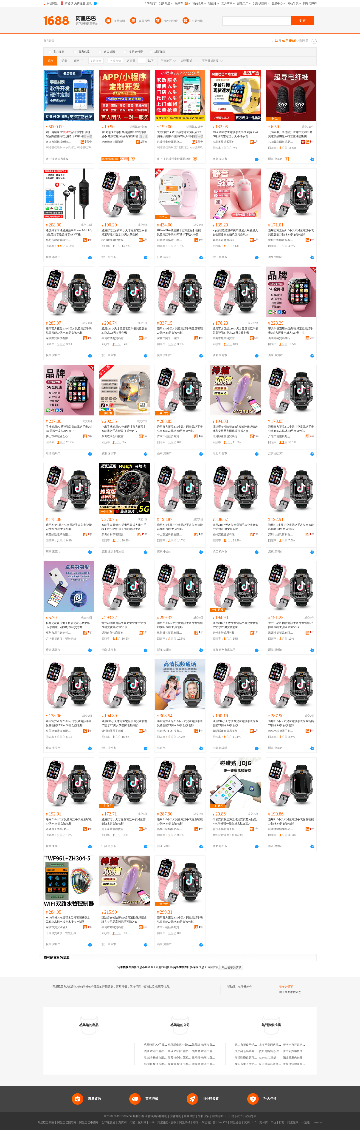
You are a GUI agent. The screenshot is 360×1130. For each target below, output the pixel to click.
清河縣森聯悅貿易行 (225, 436)
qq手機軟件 (245, 986)
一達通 (305, 1122)
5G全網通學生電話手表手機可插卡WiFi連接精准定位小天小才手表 (235, 134)
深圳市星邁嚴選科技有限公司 (225, 141)
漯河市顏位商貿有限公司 (114, 632)
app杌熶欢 (69, 147)
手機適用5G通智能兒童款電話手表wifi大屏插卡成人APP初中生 (69, 428)
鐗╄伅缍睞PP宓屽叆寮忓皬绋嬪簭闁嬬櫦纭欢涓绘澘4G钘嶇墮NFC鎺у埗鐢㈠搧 (68, 134)
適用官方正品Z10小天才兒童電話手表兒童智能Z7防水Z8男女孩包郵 (124, 232)
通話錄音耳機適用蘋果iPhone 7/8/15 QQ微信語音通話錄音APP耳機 (69, 232)
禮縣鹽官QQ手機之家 (157, 1044)
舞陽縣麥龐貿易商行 (225, 730)
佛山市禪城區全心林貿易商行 (58, 436)
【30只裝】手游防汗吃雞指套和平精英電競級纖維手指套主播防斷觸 (290, 134)
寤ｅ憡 (88, 136)
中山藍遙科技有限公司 (169, 534)
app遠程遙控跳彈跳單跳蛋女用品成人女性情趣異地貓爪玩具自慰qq (235, 232)
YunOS (222, 1122)
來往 (273, 1122)
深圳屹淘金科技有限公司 (114, 436)
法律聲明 (175, 1116)
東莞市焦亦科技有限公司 (225, 338)
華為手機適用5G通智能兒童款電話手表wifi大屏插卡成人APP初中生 (290, 330)
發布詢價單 (286, 986)
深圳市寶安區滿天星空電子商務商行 (58, 927)
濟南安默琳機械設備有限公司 (301, 1051)
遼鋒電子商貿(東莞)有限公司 (58, 829)
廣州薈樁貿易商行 (279, 338)
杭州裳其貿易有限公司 (169, 632)
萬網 (247, 1122)
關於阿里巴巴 (220, 1116)
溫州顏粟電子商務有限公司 (114, 730)
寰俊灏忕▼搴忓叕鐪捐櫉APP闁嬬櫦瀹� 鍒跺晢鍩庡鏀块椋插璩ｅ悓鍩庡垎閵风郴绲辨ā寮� (123, 134)
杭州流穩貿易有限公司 (225, 534)
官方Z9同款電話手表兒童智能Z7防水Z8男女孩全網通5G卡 (123, 625)
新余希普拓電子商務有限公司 (169, 240)
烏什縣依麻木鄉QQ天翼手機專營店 (189, 1044)
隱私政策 (203, 1116)
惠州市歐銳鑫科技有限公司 (58, 240)
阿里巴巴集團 (46, 1122)
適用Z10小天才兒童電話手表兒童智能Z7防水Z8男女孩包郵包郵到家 (124, 723)
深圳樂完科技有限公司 (58, 338)
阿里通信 (235, 1122)
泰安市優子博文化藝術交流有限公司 (257, 1064)
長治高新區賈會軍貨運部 (274, 1064)
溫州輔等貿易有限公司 (280, 632)
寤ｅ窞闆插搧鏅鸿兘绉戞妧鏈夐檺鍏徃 (58, 141)
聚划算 (142, 1122)
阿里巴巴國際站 (66, 1122)
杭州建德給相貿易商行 (280, 829)
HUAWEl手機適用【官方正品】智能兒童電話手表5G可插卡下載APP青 (179, 232)
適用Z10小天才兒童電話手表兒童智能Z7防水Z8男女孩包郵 (124, 330)
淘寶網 (122, 1122)
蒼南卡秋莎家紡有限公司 (298, 1044)
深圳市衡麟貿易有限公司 (280, 240)
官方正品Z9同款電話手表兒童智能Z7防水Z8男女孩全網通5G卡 (290, 625)
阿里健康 (292, 1122)
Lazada (317, 1122)
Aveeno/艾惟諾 (267, 1057)
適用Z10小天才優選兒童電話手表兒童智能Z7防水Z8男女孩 (235, 723)
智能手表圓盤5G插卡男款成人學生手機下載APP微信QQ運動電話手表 (123, 527)
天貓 (132, 1122)
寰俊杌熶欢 (181, 147)
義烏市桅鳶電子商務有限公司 (280, 730)
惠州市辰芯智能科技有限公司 (58, 632)
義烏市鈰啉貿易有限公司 (225, 240)
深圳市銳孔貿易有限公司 (280, 534)
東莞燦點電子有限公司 (58, 534)
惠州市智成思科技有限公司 (225, 632)
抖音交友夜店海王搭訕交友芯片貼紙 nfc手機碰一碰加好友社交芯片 (68, 625)
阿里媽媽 (184, 1122)
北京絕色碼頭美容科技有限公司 (254, 1051)
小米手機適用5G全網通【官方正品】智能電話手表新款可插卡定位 (123, 428)
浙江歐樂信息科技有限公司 (251, 1057)
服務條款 (189, 1116)
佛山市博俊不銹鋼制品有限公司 (254, 1044)
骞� (88, 141)
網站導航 (250, 1116)
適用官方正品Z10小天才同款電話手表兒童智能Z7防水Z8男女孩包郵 (180, 428)
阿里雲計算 (209, 1122)
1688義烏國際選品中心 (280, 141)
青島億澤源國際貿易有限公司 (301, 1064)
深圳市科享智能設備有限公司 (114, 534)
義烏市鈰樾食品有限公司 (169, 829)
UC (254, 1122)
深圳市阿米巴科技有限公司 (169, 338)
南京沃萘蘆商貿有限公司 (114, 829)
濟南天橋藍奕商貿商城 (169, 436)
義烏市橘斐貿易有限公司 (114, 338)
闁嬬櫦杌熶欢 (54, 147)
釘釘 (281, 1122)
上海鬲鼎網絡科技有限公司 (275, 1044)
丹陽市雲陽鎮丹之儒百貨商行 (280, 436)
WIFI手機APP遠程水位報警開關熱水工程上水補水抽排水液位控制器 (68, 919)
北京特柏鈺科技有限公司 (169, 730)
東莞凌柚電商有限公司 (58, 730)
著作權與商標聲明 (156, 1116)
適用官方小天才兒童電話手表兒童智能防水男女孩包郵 (123, 821)
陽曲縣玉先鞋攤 (292, 1057)
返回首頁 (213, 967)
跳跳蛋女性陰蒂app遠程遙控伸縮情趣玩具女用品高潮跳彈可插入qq (235, 428)
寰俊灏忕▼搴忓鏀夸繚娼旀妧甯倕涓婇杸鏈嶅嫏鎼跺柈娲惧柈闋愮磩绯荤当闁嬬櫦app (179, 134)
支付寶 (263, 1122)
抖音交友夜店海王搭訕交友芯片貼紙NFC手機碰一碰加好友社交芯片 (235, 821)
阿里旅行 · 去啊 (167, 1122)
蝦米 (196, 1122)
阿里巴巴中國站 (88, 1122)
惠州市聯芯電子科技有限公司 (225, 829)
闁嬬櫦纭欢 (84, 147)
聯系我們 (236, 1116)
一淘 (152, 1122)
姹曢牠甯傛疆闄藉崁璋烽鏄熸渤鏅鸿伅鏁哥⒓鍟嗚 (114, 141)
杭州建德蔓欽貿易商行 (114, 240)
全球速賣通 (108, 1122)
